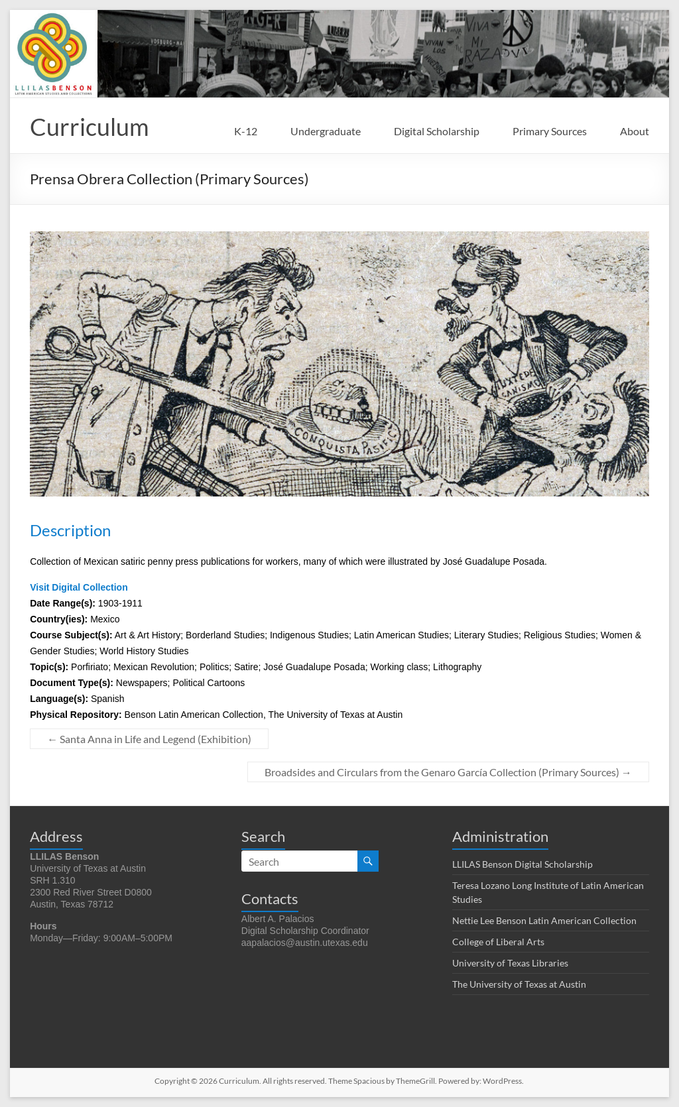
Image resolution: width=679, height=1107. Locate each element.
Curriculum (89, 126)
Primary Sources (550, 131)
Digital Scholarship (436, 131)
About (634, 131)
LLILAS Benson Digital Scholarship (522, 864)
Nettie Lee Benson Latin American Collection (544, 920)
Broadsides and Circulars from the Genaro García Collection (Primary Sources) (448, 772)
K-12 (245, 131)
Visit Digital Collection (79, 587)
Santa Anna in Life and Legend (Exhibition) (149, 738)
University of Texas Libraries (510, 962)
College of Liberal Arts (498, 941)
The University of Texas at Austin (519, 984)
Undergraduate (325, 131)
